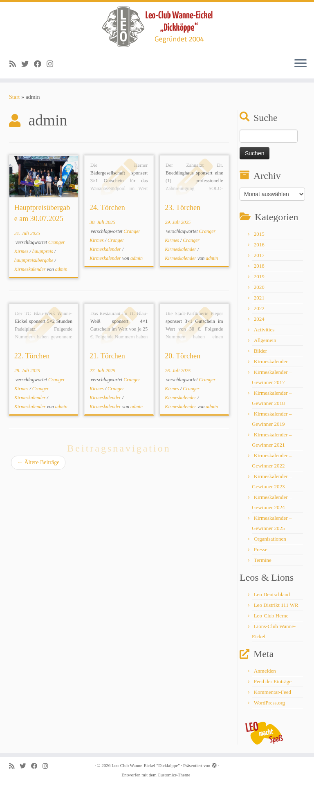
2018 (259, 266)
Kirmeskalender (30, 269)
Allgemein (265, 340)
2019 (259, 276)
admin (61, 269)
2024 (259, 319)
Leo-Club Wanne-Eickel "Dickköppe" (146, 765)
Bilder (260, 351)
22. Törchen (32, 356)
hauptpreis (43, 251)
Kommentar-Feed (272, 692)
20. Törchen (182, 356)
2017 (259, 255)
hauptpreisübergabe (34, 260)
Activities (264, 330)
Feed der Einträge (273, 681)
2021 (259, 298)
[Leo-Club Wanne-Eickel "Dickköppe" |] (157, 26)
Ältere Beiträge (38, 462)
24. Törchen (107, 208)
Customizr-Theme (173, 774)
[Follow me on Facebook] (40, 64)
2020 (259, 287)
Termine (262, 560)
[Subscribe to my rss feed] (15, 64)
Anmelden (265, 671)
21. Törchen (107, 356)
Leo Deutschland (272, 594)
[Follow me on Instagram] (52, 64)
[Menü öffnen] (300, 64)
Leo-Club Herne (271, 616)
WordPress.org (269, 703)
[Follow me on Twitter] (27, 64)
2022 (259, 308)
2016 (259, 245)
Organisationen (270, 539)
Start (14, 97)
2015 (259, 234)
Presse (260, 549)
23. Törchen (182, 208)
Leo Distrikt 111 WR (276, 605)
